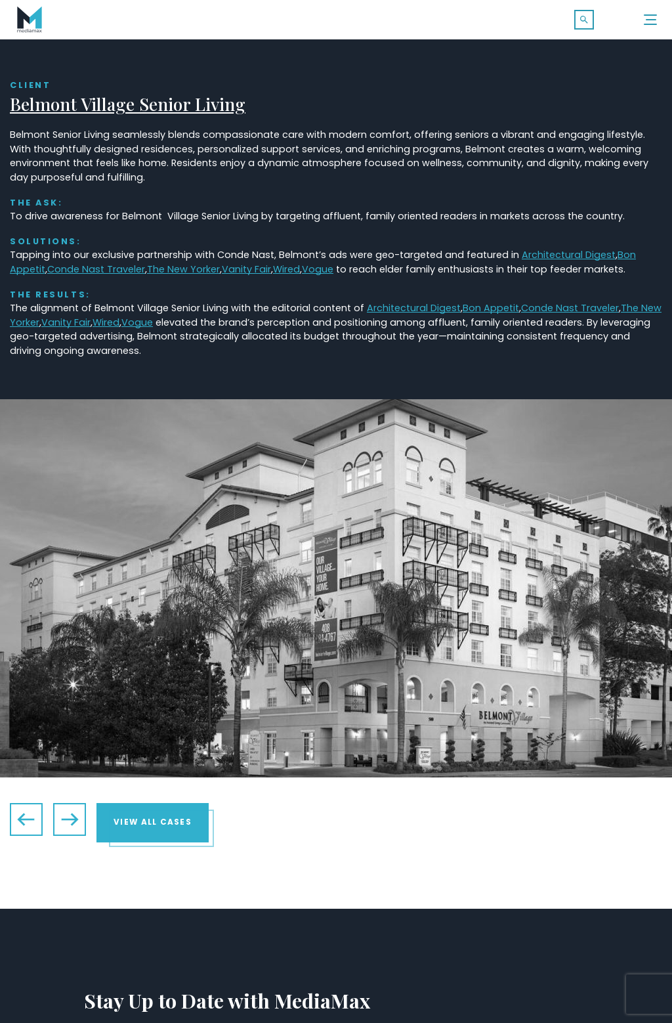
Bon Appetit (491, 308)
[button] (584, 20)
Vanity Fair (246, 269)
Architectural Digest (569, 255)
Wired (286, 269)
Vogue (317, 269)
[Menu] (651, 20)
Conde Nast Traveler (96, 269)
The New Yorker (183, 269)
